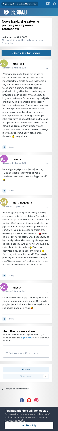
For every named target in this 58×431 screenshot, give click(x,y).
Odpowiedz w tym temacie (26, 53)
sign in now (26, 337)
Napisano (14, 67)
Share (26, 369)
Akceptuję (29, 425)
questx (17, 159)
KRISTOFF (22, 37)
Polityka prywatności (15, 420)
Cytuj (11, 147)
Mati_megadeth (22, 202)
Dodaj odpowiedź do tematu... (22, 353)
